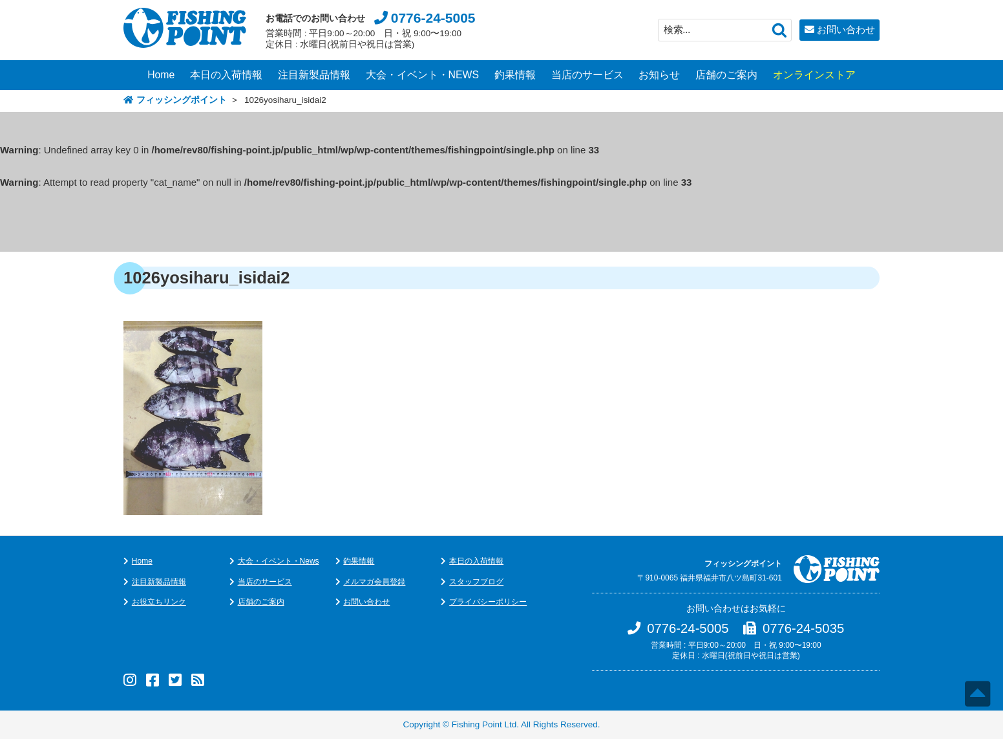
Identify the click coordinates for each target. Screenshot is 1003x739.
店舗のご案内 (726, 74)
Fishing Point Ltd (484, 724)
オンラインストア (814, 74)
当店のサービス (587, 74)
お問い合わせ (846, 29)
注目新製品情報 (314, 74)
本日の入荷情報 (226, 74)
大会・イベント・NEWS (423, 74)
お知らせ (659, 74)
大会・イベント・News (278, 561)
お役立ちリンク (159, 601)
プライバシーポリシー (488, 601)
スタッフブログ (476, 581)
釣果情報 (515, 74)
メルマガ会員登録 (374, 581)
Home (160, 74)
